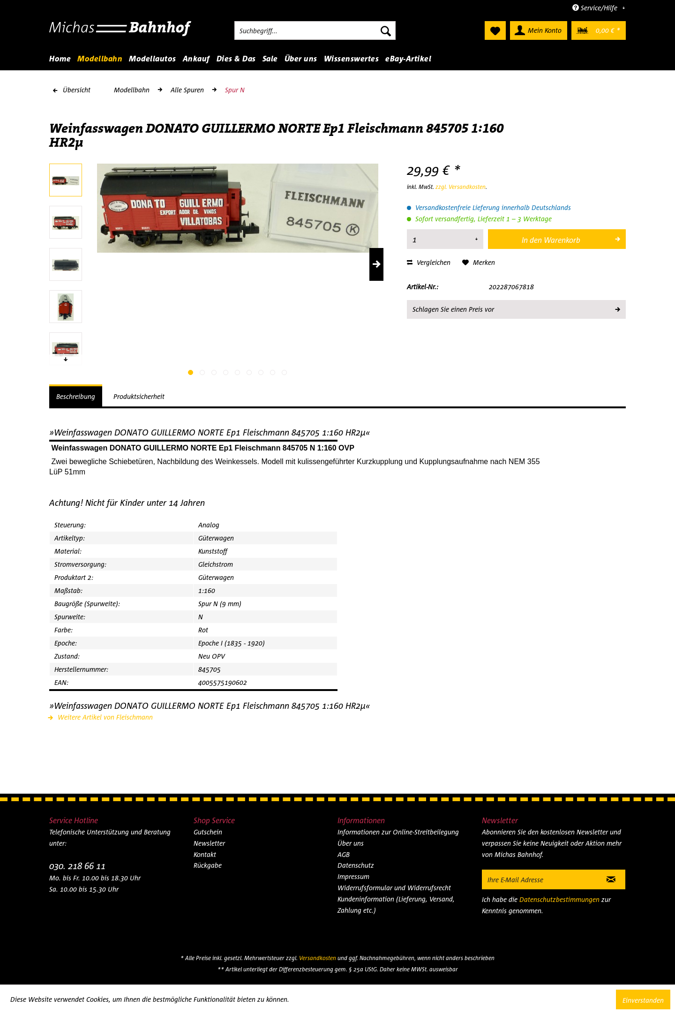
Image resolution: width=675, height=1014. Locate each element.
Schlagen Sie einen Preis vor (515, 307)
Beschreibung (75, 396)
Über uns (351, 843)
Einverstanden (643, 1000)
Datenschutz (356, 865)
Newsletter (209, 843)
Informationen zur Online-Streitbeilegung (398, 832)
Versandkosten (317, 957)
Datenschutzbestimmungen (559, 899)
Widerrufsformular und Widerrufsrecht (394, 888)
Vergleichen (428, 262)
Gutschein (208, 832)
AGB (344, 854)
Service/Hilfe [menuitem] (595, 8)
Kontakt (205, 854)
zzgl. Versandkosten (460, 186)
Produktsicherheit (139, 396)
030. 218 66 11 (77, 865)
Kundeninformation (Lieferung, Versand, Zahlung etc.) (396, 904)
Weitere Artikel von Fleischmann (101, 717)
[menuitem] (315, 30)
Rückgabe (208, 865)
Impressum (353, 876)
